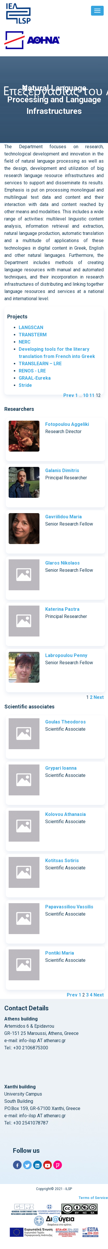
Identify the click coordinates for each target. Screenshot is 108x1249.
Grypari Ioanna (61, 768)
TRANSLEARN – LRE (40, 363)
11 (91, 395)
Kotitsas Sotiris (62, 860)
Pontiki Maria (59, 953)
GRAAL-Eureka (35, 378)
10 (85, 395)
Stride (25, 385)
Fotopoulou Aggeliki (67, 424)
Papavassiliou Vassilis (69, 907)
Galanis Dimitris (62, 470)
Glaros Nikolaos (62, 563)
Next (99, 697)
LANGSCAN (31, 327)
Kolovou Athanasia (65, 814)
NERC (25, 342)
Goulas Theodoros (65, 722)
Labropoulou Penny (66, 655)
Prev (68, 395)
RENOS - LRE (32, 371)
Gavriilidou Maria (63, 516)
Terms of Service (93, 1198)
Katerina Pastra (62, 609)
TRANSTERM (33, 334)
